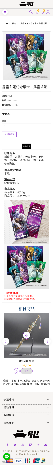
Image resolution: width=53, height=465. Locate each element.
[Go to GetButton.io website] (6, 462)
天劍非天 (45, 380)
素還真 (35, 380)
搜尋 (14, 23)
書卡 (19, 380)
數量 (4, 120)
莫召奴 (14, 384)
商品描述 (26, 146)
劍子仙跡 (35, 384)
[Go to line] (6, 456)
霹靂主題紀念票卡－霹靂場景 (33, 23)
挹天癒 (6, 384)
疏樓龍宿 (24, 384)
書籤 (13, 380)
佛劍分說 (45, 384)
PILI (9, 96)
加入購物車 (9, 134)
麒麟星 (27, 380)
